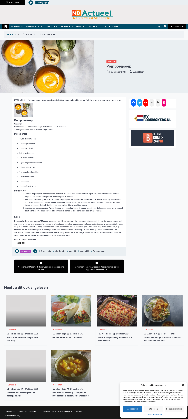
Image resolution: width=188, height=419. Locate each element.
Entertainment (33, 26)
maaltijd (72, 251)
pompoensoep (99, 251)
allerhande (60, 251)
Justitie (91, 26)
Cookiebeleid (147, 414)
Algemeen (15, 26)
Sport (79, 26)
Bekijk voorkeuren (174, 409)
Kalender (113, 26)
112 (102, 26)
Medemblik (65, 26)
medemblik (84, 251)
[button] (183, 385)
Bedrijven (50, 26)
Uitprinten (18, 124)
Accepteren (132, 409)
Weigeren (153, 409)
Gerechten (111, 61)
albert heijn (46, 251)
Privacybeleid (158, 414)
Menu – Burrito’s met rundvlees (67, 337)
